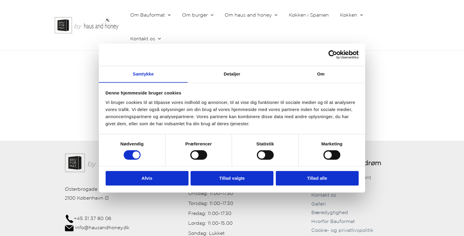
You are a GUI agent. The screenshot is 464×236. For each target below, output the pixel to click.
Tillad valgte (232, 178)
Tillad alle (317, 178)
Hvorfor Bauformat (333, 198)
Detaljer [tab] (232, 73)
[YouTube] (359, 230)
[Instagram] (350, 230)
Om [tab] (320, 73)
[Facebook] (341, 230)
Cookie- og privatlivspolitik (342, 207)
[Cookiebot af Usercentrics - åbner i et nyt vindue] (333, 54)
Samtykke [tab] (143, 73)
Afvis (146, 178)
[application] (177, 15)
